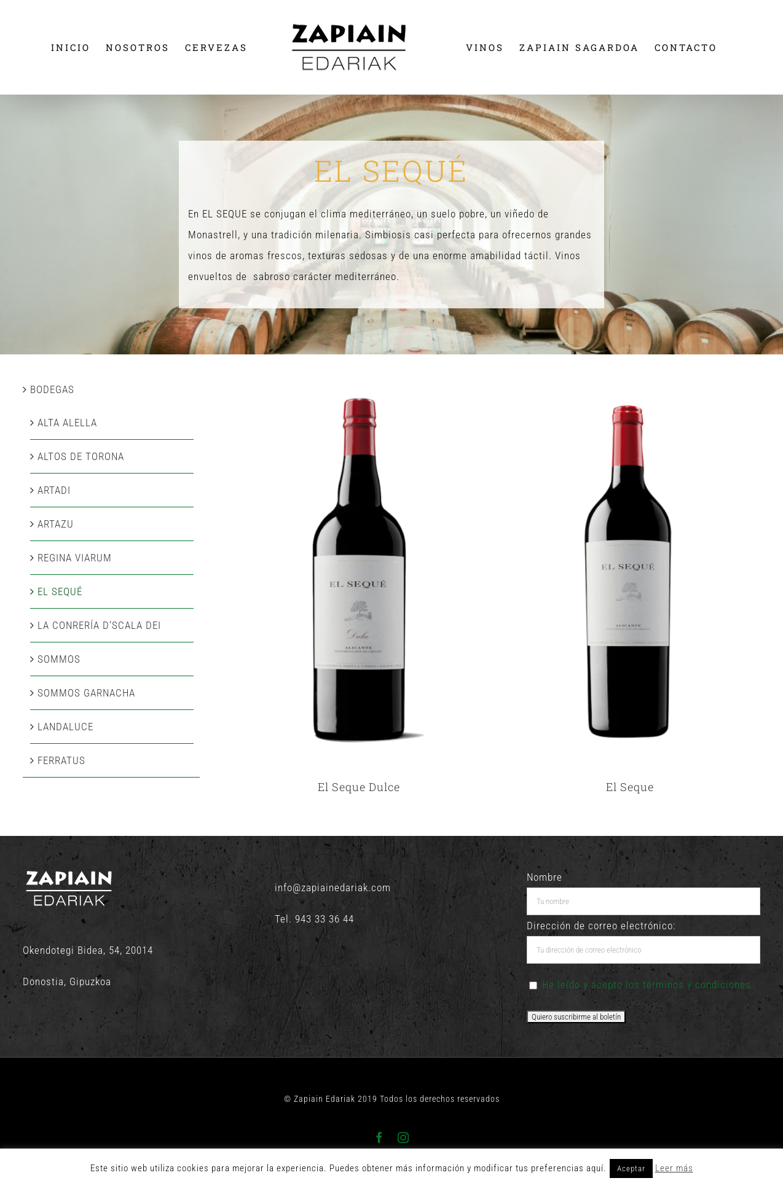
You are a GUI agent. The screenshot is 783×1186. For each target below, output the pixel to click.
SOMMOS (59, 659)
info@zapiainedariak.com (333, 887)
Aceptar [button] (631, 1168)
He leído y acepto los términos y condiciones (646, 984)
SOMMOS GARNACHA (86, 693)
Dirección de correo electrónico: (601, 925)
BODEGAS (52, 389)
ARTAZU (55, 524)
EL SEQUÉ (59, 591)
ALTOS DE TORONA (80, 456)
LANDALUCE (65, 726)
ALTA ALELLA (67, 422)
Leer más (674, 1168)
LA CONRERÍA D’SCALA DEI (99, 625)
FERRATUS (61, 760)
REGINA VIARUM (74, 558)
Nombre (544, 877)
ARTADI (54, 490)
